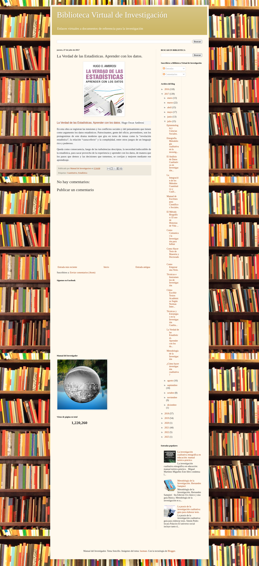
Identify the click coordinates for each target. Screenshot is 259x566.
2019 (167, 418)
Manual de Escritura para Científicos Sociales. (173, 202)
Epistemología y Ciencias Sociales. (172, 129)
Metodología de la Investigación (173, 355)
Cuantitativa (72, 173)
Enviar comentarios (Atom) (82, 272)
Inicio (106, 267)
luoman (143, 551)
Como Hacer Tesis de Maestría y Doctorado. (173, 254)
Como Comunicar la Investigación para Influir (173, 237)
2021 (167, 427)
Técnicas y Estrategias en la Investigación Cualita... (173, 318)
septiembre (172, 385)
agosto (170, 380)
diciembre (171, 405)
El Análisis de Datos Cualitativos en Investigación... (173, 163)
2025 (167, 437)
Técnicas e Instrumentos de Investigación (173, 280)
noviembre (172, 397)
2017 (167, 94)
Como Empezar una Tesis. (172, 267)
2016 (167, 89)
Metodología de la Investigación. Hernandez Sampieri (189, 483)
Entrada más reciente (67, 267)
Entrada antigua (143, 267)
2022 (167, 432)
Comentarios (170, 74)
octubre (171, 393)
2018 (167, 413)
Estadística (82, 173)
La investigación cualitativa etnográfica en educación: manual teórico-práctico (189, 456)
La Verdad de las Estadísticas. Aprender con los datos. (89, 122)
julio (169, 121)
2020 (167, 423)
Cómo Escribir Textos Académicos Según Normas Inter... (173, 298)
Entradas (168, 68)
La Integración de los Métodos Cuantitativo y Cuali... (173, 183)
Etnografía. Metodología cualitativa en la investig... (173, 145)
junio (169, 116)
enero (170, 98)
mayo (170, 112)
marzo (170, 102)
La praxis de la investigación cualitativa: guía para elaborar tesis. (189, 509)
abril (169, 107)
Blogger (171, 551)
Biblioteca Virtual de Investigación (112, 14)
